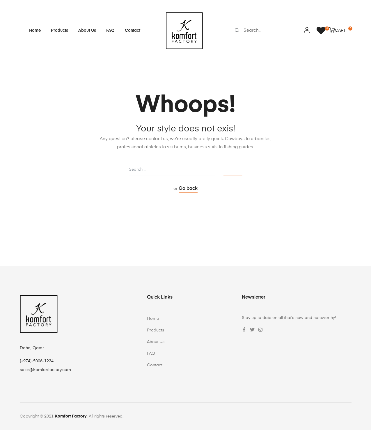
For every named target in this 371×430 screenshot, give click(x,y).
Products (59, 30)
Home (35, 30)
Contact (132, 30)
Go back (188, 188)
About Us (87, 30)
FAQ (110, 30)
